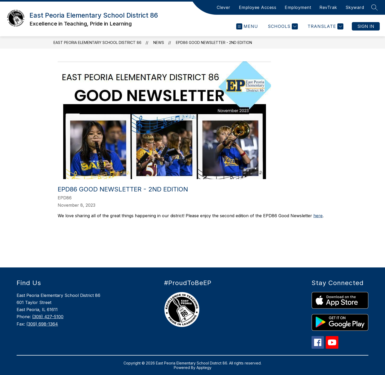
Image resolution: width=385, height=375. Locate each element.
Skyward (354, 7)
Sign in (365, 26)
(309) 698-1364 (42, 324)
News (158, 42)
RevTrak (328, 7)
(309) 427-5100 (47, 316)
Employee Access (258, 7)
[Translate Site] (324, 26)
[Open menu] (247, 26)
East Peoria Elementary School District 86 (97, 42)
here (318, 215)
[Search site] (374, 7)
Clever (223, 7)
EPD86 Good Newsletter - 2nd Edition (214, 42)
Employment (298, 7)
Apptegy (203, 367)
